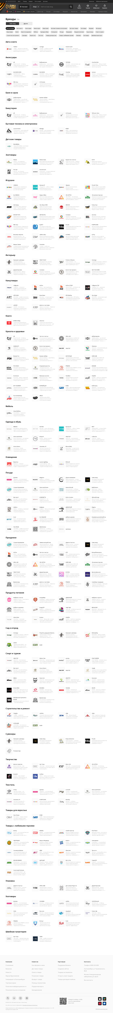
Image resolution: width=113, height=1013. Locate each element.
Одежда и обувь (102, 11)
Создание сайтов (63, 969)
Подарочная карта (37, 986)
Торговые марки (11, 983)
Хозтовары (57, 11)
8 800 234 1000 (94, 965)
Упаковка (92, 11)
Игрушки (65, 11)
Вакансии (91, 1)
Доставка (45, 1)
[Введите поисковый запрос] (54, 7)
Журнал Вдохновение (12, 976)
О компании (9, 965)
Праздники (84, 11)
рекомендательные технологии (30, 1005)
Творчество (74, 11)
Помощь (25, 1)
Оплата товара (36, 972)
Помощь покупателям (39, 983)
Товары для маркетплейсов (66, 979)
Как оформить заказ (38, 965)
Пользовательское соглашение (15, 990)
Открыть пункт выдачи (65, 976)
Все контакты (88, 980)
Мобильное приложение (101, 1)
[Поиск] (71, 7)
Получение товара (37, 976)
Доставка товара (37, 969)
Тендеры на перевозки (65, 972)
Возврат (31, 1)
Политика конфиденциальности (16, 986)
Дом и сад (40, 11)
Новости (8, 972)
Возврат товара (37, 979)
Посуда (48, 11)
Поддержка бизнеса (64, 965)
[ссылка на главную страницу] (11, 7)
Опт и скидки (38, 1)
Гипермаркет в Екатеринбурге (15, 979)
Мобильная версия (101, 1009)
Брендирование (37, 990)
